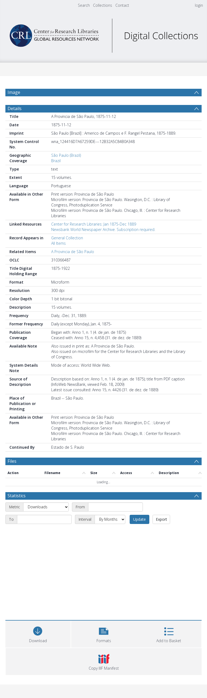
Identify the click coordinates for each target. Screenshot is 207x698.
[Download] (38, 633)
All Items (58, 243)
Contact (122, 5)
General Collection (67, 237)
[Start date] (115, 507)
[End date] (44, 519)
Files (12, 461)
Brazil (56, 160)
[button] (103, 633)
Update (139, 519)
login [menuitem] (199, 5)
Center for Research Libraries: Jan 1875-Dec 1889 (93, 224)
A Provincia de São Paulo (72, 251)
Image (14, 92)
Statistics (17, 496)
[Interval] (110, 519)
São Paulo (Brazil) (66, 155)
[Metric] (46, 507)
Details (15, 108)
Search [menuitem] (84, 5)
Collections (102, 5)
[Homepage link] (103, 34)
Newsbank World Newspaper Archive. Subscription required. (103, 229)
